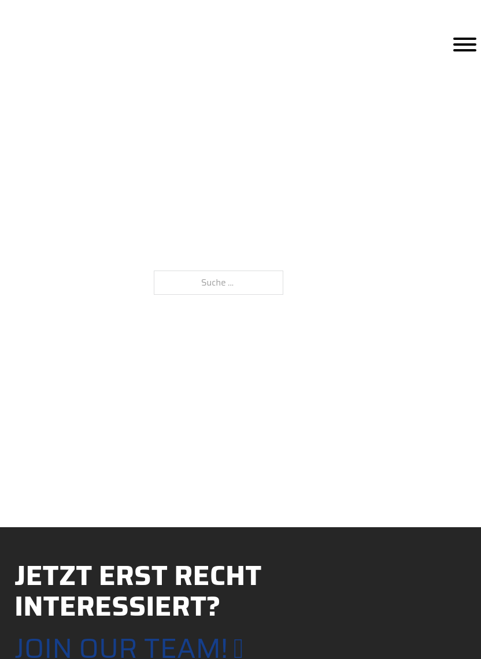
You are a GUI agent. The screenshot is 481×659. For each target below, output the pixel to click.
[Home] (53, 44)
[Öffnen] (464, 44)
